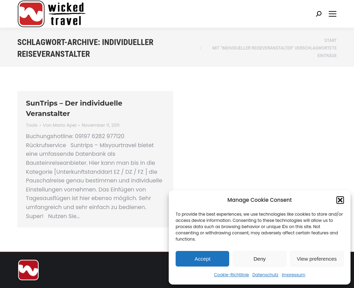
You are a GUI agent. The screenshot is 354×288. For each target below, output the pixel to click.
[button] (340, 200)
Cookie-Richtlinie (231, 275)
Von (60, 125)
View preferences (317, 259)
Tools (32, 125)
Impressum (293, 275)
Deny (259, 259)
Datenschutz (265, 275)
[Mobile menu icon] (332, 14)
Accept (203, 259)
